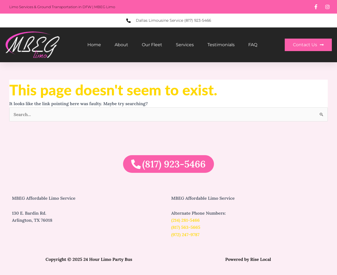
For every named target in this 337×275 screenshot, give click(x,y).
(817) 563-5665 (185, 227)
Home (94, 44)
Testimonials (221, 44)
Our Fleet (152, 44)
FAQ (252, 44)
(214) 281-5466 (185, 220)
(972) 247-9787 (185, 234)
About (121, 44)
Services (185, 44)
